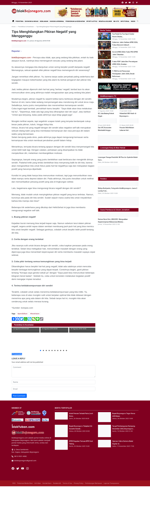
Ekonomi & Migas (31, 21)
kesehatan (35, 313)
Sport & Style (91, 21)
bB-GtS (116, 21)
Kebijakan (44, 21)
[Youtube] (22, 468)
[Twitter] (17, 468)
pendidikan (23, 313)
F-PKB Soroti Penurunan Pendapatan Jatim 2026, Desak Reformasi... (123, 73)
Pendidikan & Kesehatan (75, 21)
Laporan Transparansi (111, 483)
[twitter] (126, 2)
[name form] (53, 382)
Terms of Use (67, 483)
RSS (14, 483)
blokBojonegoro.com (19, 41)
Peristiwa (19, 21)
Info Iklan (38, 483)
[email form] (53, 389)
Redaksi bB (57, 483)
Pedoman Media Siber (25, 483)
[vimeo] (136, 2)
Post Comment (19, 396)
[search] (136, 21)
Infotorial (125, 21)
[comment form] (53, 371)
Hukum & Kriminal (57, 21)
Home (13, 26)
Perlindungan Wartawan (93, 483)
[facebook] (122, 2)
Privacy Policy (78, 483)
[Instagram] (27, 468)
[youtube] (129, 2)
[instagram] (133, 2)
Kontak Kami (47, 483)
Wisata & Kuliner (105, 21)
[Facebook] (13, 468)
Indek (133, 21)
